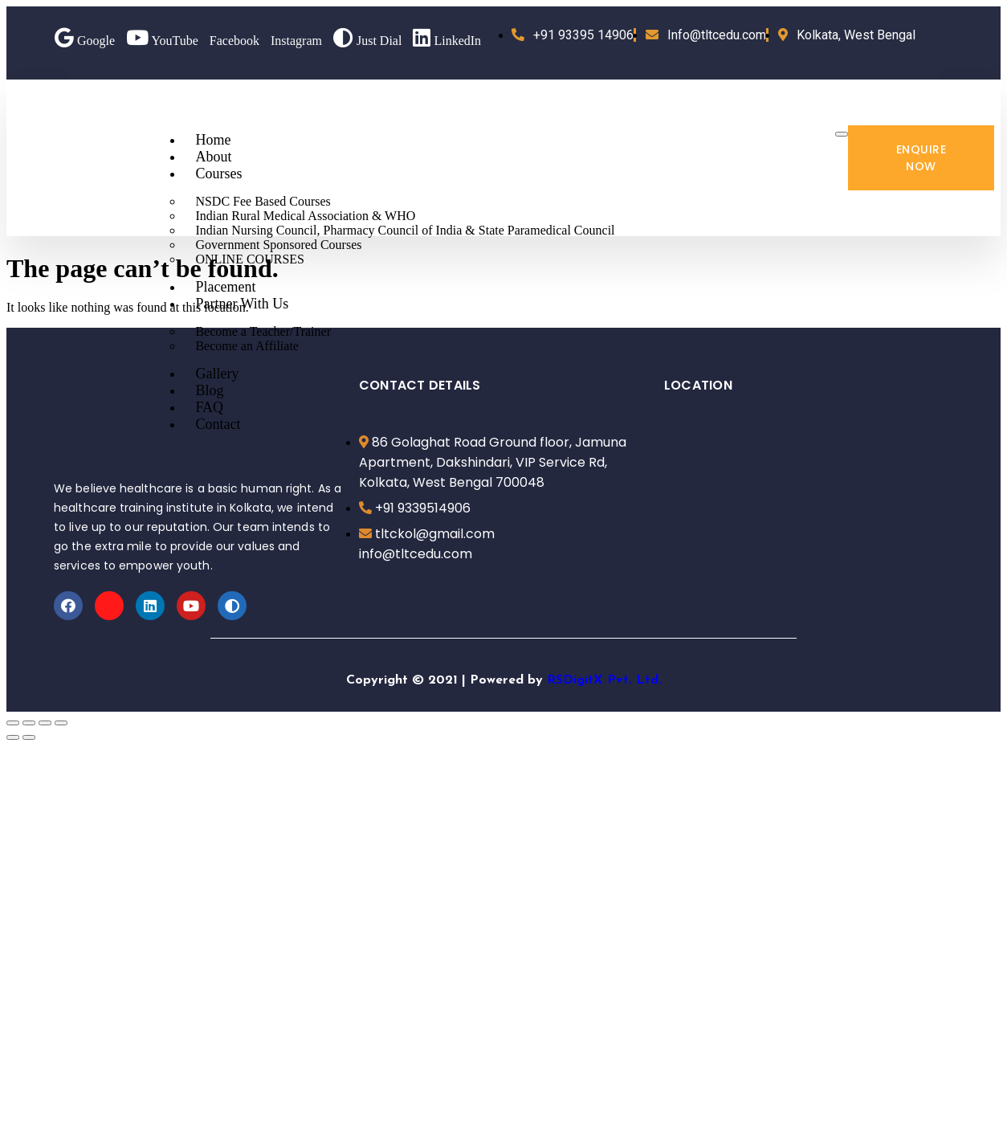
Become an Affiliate (247, 346)
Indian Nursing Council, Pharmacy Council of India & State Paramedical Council (404, 230)
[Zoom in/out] (61, 723)
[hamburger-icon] (841, 134)
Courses (218, 173)
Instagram (296, 40)
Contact (217, 424)
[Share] (28, 723)
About (213, 157)
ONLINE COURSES (249, 259)
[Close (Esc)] (12, 723)
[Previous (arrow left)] (12, 737)
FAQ (209, 407)
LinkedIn (447, 40)
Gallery (216, 373)
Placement (225, 287)
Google (85, 40)
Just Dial (367, 40)
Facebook (234, 40)
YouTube (162, 40)
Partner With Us (241, 304)
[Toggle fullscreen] (45, 723)
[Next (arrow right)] (28, 737)
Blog (209, 390)
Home (212, 140)
